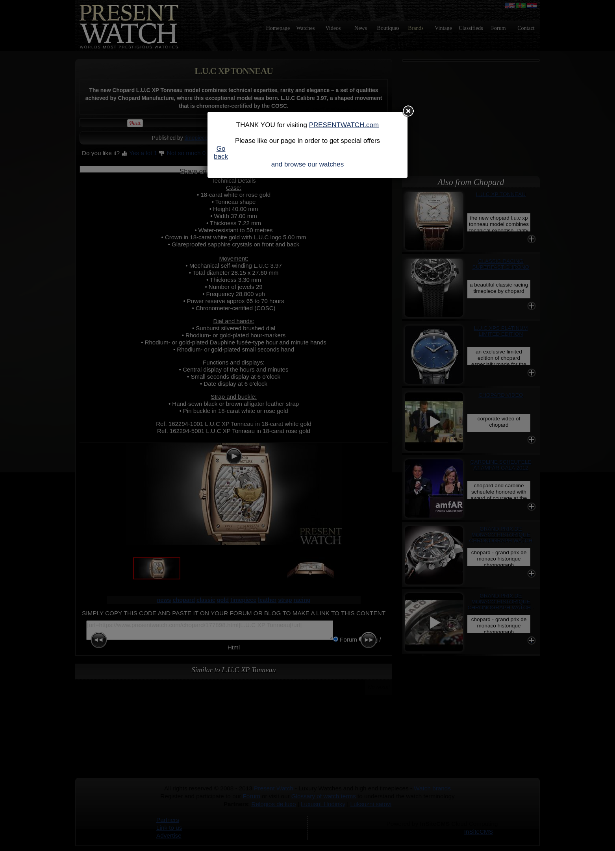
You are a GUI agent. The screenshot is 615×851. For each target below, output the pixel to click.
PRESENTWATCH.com (344, 125)
